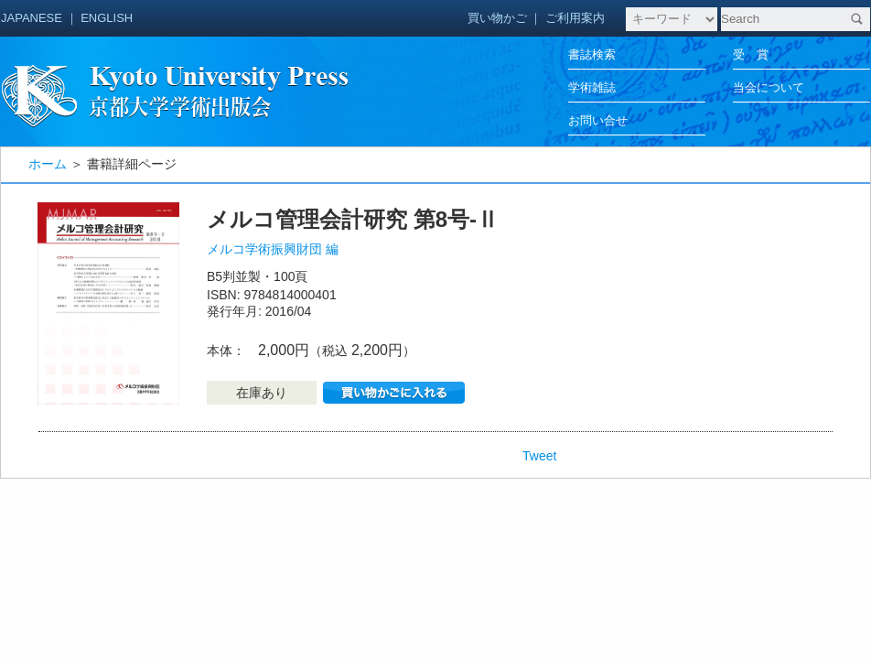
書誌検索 (592, 54)
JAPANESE (31, 18)
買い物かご (497, 18)
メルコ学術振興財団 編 (273, 249)
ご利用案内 (575, 18)
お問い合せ (598, 120)
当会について (768, 87)
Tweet (539, 455)
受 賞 (751, 54)
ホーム (47, 164)
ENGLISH (107, 18)
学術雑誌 (592, 87)
